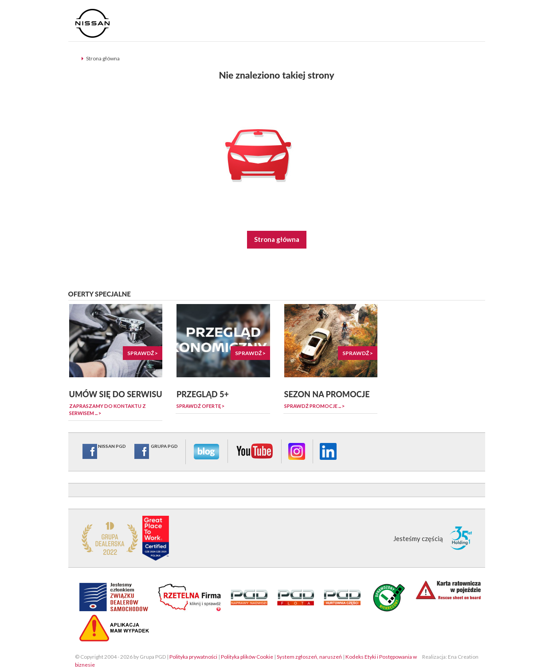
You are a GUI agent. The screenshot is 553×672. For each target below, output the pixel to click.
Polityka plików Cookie (247, 656)
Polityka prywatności (193, 656)
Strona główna (103, 58)
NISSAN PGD (104, 451)
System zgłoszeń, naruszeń (309, 656)
